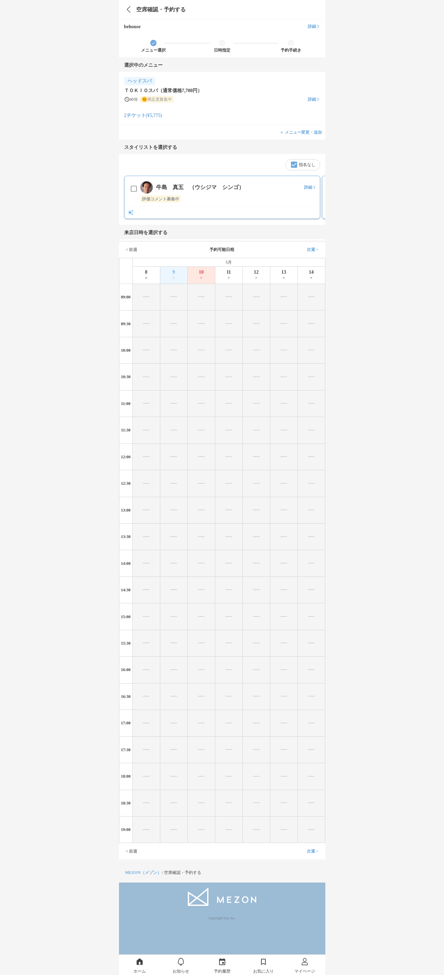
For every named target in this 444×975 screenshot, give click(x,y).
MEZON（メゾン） (143, 872)
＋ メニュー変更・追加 (301, 132)
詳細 (314, 26)
